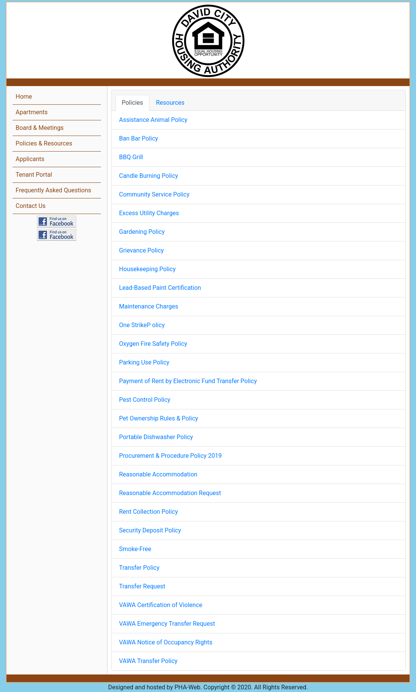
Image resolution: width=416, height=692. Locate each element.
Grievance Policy (141, 250)
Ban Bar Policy (138, 138)
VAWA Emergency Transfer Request (167, 623)
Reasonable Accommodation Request (170, 493)
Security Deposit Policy (150, 530)
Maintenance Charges (148, 306)
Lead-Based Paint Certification (160, 287)
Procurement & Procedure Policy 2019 (170, 455)
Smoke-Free (135, 549)
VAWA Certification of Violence (161, 605)
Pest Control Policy (145, 399)
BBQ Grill (131, 157)
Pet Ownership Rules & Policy (158, 418)
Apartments (32, 112)
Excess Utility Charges (149, 213)
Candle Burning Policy (148, 175)
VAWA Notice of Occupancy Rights (166, 642)
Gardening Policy (142, 231)
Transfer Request (142, 586)
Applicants (30, 159)
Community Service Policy (154, 194)
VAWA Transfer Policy (148, 661)
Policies (132, 102)
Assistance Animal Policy (153, 119)
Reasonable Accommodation (158, 474)
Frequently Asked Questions (53, 190)
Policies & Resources (44, 143)
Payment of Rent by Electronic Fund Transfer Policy (188, 381)
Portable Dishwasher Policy (156, 437)
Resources (170, 102)
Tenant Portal (34, 174)
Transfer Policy (139, 567)
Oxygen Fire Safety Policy (153, 343)
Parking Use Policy (144, 362)
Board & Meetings (40, 127)
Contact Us (31, 205)
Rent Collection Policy (148, 511)
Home (24, 96)
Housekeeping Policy (147, 269)
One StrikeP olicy (142, 325)
